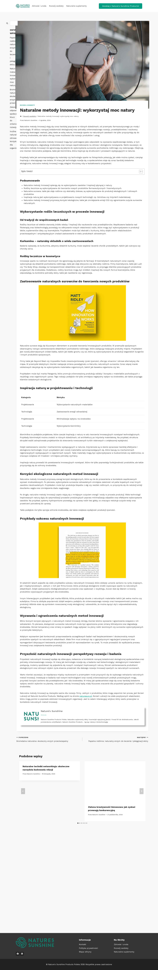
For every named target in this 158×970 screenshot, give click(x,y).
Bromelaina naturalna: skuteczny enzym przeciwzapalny (48, 739)
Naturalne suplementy (76, 6)
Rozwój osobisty (56, 6)
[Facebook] (18, 954)
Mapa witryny (85, 952)
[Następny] (142, 791)
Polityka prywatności (88, 948)
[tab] (77, 823)
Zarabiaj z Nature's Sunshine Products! (120, 6)
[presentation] (114, 781)
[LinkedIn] (22, 954)
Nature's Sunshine (30, 120)
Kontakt (82, 944)
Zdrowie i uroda (39, 6)
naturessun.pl (85, 696)
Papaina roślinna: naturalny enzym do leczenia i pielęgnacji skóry (116, 739)
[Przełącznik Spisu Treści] (139, 171)
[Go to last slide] (23, 791)
